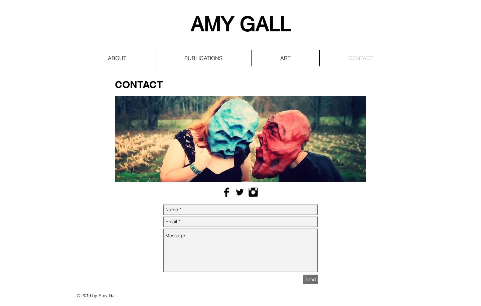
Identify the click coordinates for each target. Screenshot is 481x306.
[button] (203, 58)
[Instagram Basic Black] (253, 192)
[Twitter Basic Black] (240, 192)
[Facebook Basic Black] (226, 192)
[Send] (310, 279)
